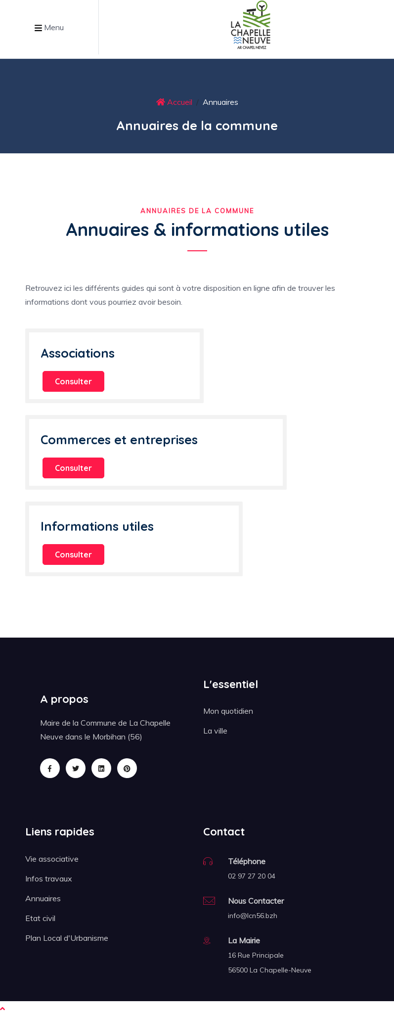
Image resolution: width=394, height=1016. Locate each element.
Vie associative (52, 859)
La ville (215, 731)
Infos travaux (48, 878)
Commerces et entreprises (119, 439)
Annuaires (43, 898)
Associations (78, 353)
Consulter (73, 381)
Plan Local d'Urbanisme (66, 938)
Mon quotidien (228, 711)
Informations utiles (97, 526)
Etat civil (40, 918)
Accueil (174, 102)
